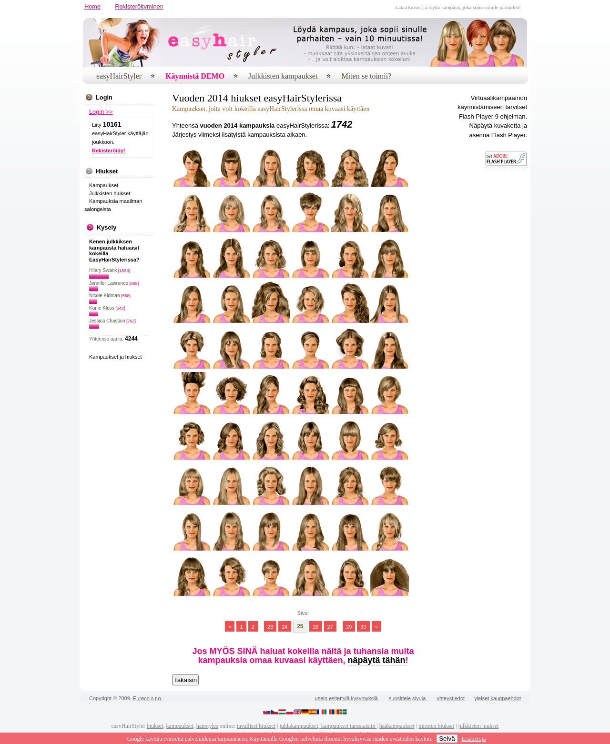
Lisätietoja (474, 738)
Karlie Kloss (101, 308)
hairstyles (207, 726)
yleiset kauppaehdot (497, 698)
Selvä (447, 738)
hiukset (155, 726)
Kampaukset (103, 185)
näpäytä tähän (377, 660)
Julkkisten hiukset (109, 193)
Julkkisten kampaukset (282, 76)
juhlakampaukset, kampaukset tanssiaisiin (327, 726)
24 (284, 626)
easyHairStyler (119, 76)
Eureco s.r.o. (148, 698)
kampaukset (179, 726)
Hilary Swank (103, 270)
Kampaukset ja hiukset (115, 357)
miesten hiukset (436, 726)
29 (349, 626)
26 (315, 626)
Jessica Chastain (107, 320)
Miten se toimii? (366, 76)
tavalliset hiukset (256, 726)
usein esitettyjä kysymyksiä (347, 698)
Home (92, 6)
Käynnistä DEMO (194, 76)
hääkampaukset (397, 726)
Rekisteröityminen (139, 6)
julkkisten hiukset (478, 726)
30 (363, 626)
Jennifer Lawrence (108, 283)
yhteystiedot (451, 698)
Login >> (101, 111)
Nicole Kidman (104, 295)
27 (330, 626)
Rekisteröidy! (108, 150)
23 (270, 626)
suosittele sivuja (408, 698)
